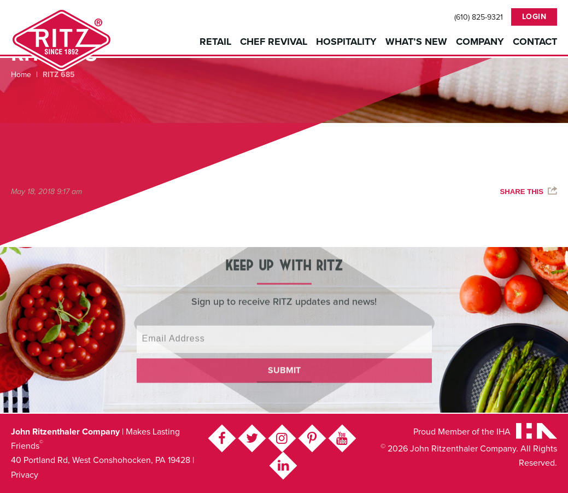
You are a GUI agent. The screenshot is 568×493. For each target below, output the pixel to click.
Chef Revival (273, 42)
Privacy (24, 474)
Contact (535, 42)
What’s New (416, 42)
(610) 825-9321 (478, 17)
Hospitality (346, 42)
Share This (521, 191)
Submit (284, 362)
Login (534, 16)
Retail (215, 42)
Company (480, 42)
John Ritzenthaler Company (61, 39)
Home (21, 74)
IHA (503, 431)
